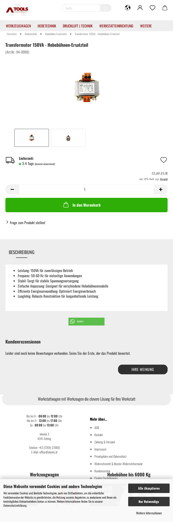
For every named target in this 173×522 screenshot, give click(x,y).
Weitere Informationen (149, 513)
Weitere (146, 26)
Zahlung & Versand (104, 441)
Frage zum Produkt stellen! (27, 222)
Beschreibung (21, 252)
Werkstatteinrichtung (116, 26)
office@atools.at (48, 452)
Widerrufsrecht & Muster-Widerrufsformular (118, 463)
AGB (96, 427)
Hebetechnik (47, 26)
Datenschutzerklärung (15, 505)
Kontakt (98, 434)
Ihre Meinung (143, 369)
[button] (86, 322)
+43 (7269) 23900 (49, 447)
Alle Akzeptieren (149, 488)
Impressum (100, 449)
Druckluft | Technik (78, 26)
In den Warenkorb (81, 204)
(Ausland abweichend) (45, 164)
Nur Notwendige (149, 501)
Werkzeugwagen (18, 26)
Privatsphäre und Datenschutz (110, 456)
